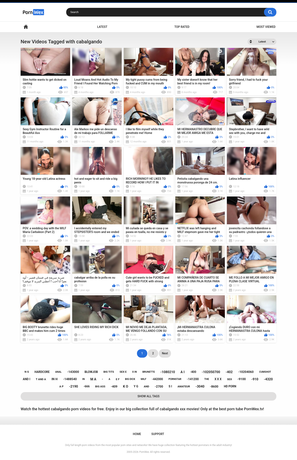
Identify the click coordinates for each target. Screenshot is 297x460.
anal (58, 371)
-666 (87, 386)
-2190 (73, 386)
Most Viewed (266, 26)
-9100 (241, 379)
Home (26, 27)
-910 (254, 379)
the (206, 379)
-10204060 (246, 372)
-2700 (159, 386)
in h (55, 379)
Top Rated (181, 26)
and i (26, 379)
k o (125, 386)
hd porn (230, 386)
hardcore (42, 372)
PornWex (144, 452)
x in (134, 371)
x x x (218, 379)
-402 (229, 372)
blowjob (91, 372)
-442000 (157, 379)
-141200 (193, 379)
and (146, 386)
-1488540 (70, 379)
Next (165, 353)
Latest (102, 26)
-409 (114, 386)
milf (143, 379)
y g (136, 386)
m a (93, 379)
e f (118, 379)
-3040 (200, 386)
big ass (100, 386)
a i (182, 372)
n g (27, 371)
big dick (130, 379)
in (83, 379)
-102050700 (211, 372)
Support (157, 434)
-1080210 (167, 372)
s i (170, 386)
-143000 (73, 372)
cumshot (265, 371)
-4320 (268, 379)
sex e (123, 371)
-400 (193, 372)
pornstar (175, 379)
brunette (148, 371)
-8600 (214, 386)
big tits (108, 371)
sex (229, 379)
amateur (184, 386)
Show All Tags (149, 396)
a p (61, 386)
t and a (41, 379)
